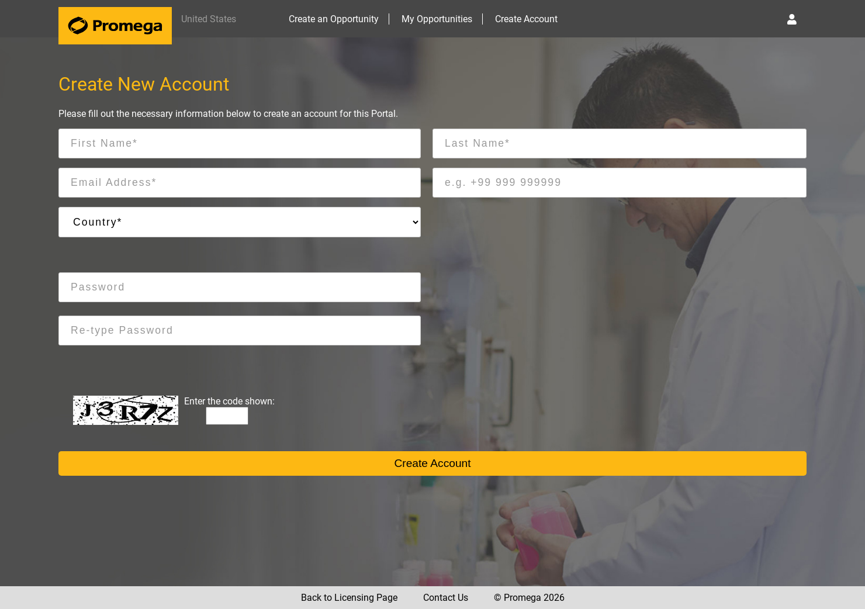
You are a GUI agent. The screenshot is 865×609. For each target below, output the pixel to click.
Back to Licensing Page (349, 597)
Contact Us (445, 597)
